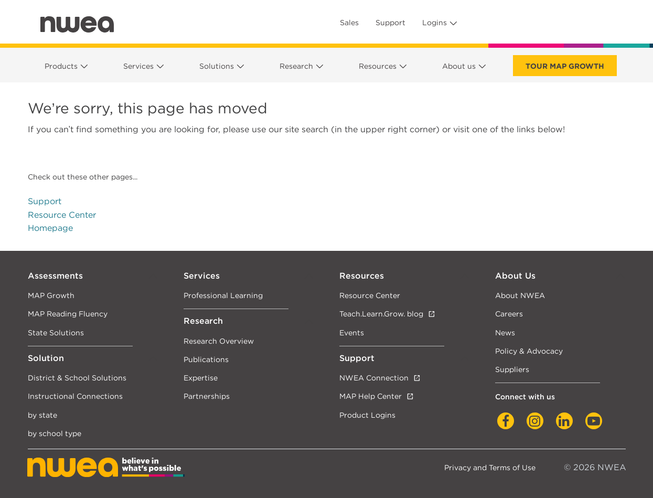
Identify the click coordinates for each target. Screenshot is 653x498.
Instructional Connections (75, 395)
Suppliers (512, 369)
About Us (515, 276)
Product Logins (367, 414)
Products (61, 66)
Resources (378, 66)
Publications (206, 359)
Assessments (55, 276)
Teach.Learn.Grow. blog (381, 313)
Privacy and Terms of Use (490, 467)
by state (42, 414)
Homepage (50, 228)
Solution (46, 358)
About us (459, 66)
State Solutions (56, 332)
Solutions (216, 66)
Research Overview (219, 340)
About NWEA (520, 295)
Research (296, 66)
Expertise (201, 377)
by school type (54, 433)
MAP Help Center (370, 395)
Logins (434, 22)
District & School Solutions (77, 377)
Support (390, 22)
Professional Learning (223, 295)
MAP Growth (51, 295)
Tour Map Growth (565, 66)
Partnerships (207, 395)
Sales (349, 22)
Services (138, 66)
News (505, 332)
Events (351, 332)
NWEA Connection (374, 377)
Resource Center (62, 215)
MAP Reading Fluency (68, 313)
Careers (509, 313)
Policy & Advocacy (529, 350)
